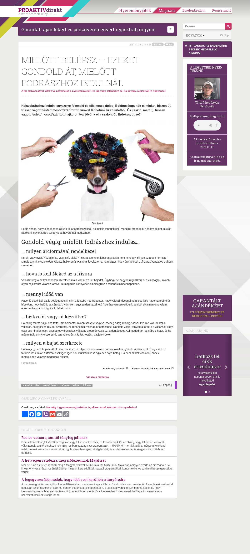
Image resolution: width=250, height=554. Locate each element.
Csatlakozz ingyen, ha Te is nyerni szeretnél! (207, 158)
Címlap (224, 35)
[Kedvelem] (126, 368)
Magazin (167, 10)
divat (38, 385)
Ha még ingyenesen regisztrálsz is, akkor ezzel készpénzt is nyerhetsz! (91, 407)
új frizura (87, 385)
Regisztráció (221, 10)
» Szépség (165, 385)
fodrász (76, 385)
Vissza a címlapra (97, 377)
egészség (65, 385)
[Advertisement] (207, 233)
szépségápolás (50, 385)
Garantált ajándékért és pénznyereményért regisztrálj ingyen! (88, 29)
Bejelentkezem (194, 10)
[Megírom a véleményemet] (172, 368)
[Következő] (228, 365)
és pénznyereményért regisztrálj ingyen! (207, 308)
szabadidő (27, 385)
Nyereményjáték (135, 10)
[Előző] (186, 365)
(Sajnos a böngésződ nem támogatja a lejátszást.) (207, 125)
